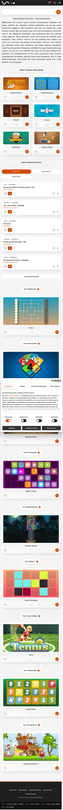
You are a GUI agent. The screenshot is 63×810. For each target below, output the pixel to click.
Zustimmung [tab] (8, 386)
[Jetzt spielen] (57, 332)
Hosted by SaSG (31, 794)
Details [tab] (22, 386)
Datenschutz (23, 790)
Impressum (13, 790)
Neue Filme (16, 171)
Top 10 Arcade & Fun (30, 725)
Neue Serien (46, 171)
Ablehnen (12, 428)
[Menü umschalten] (60, 3)
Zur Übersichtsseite (31, 277)
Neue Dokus (16, 176)
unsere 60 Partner (14, 395)
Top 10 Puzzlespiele (30, 452)
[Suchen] (58, 12)
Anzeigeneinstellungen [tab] (38, 386)
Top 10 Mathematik (29, 670)
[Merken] (53, 193)
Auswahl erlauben (31, 428)
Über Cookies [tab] (55, 386)
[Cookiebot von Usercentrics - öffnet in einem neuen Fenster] (53, 380)
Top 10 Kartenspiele (30, 343)
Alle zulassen (51, 428)
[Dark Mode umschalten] (55, 3)
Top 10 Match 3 (30, 561)
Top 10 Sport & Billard (30, 616)
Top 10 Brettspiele (30, 289)
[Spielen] (27, 97)
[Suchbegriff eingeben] (31, 12)
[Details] (58, 193)
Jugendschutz (47, 790)
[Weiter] (59, 289)
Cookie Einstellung (35, 790)
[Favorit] (5, 97)
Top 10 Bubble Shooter (30, 507)
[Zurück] (3, 289)
